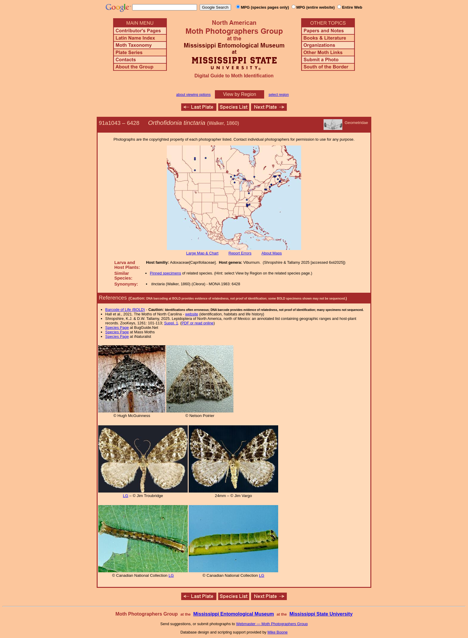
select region (279, 95)
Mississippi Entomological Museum (233, 613)
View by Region (239, 94)
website (191, 314)
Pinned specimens (165, 273)
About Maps (271, 253)
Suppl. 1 (171, 323)
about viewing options (193, 95)
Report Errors (240, 253)
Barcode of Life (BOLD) (125, 309)
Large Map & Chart (202, 253)
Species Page (117, 327)
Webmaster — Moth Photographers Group (272, 624)
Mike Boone (277, 632)
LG (125, 495)
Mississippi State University (321, 613)
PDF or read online (197, 323)
